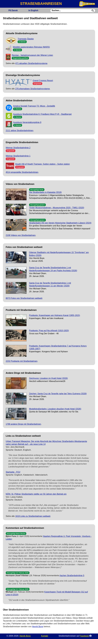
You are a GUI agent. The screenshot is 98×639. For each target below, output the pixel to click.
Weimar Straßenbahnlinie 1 (18, 156)
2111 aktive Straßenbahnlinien (19, 130)
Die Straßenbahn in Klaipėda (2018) (45, 192)
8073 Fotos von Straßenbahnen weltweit (24, 298)
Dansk (13, 10)
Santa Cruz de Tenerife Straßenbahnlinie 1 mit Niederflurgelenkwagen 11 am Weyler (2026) (50, 284)
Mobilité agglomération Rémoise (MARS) (31, 47)
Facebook (84, 636)
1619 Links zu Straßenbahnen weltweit (32, 516)
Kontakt (44, 636)
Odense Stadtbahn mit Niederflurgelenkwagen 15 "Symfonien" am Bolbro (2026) (59, 253)
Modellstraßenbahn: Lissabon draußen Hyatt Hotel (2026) (55, 409)
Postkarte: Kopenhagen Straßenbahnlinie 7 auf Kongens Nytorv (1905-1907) (58, 347)
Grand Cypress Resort (43, 80)
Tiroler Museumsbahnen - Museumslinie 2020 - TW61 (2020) (56, 208)
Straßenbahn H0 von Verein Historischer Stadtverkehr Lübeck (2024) (60, 223)
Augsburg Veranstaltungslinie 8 (27, 122)
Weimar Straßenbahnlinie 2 (18, 148)
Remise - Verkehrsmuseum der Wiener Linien (32, 55)
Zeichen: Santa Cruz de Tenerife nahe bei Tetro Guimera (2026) (58, 394)
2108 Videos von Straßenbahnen (21, 235)
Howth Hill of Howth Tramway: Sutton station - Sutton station (42, 164)
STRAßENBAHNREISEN (41, 4)
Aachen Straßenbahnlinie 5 (71, 575)
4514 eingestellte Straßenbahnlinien (22, 172)
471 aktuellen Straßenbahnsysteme (31, 63)
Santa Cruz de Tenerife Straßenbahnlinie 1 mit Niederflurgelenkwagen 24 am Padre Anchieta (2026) (53, 269)
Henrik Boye (37, 626)
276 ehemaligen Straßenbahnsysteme (32, 89)
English (33, 10)
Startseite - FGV (13, 472)
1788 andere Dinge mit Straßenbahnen (23, 424)
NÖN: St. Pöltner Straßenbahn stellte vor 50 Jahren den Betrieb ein (36, 494)
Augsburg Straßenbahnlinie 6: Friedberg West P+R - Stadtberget (42, 114)
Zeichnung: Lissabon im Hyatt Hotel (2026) (48, 378)
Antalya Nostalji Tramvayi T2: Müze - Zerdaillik (34, 106)
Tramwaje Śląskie (26, 39)
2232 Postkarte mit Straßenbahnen (21, 361)
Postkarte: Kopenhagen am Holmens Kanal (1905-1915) (54, 315)
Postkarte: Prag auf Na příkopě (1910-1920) (49, 330)
